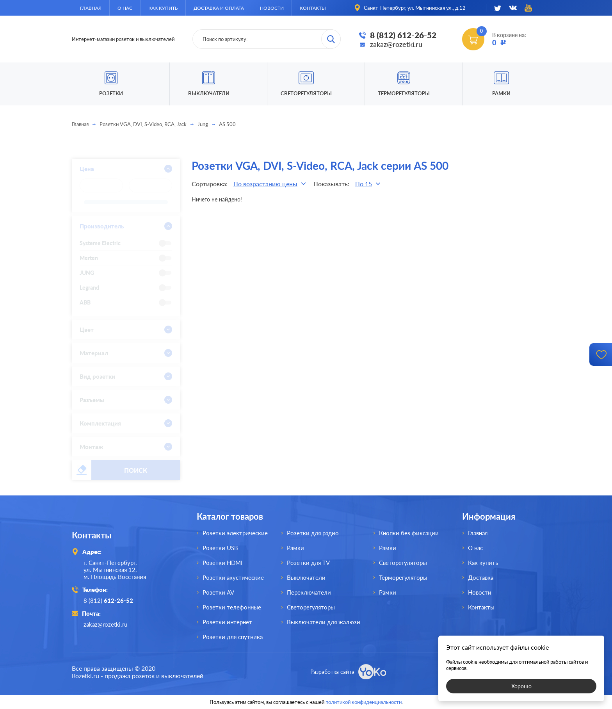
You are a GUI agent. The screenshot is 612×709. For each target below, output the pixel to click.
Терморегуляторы (404, 93)
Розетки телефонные (232, 607)
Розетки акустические (233, 577)
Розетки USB (220, 547)
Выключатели (306, 577)
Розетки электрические (235, 532)
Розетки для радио (313, 532)
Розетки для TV (308, 562)
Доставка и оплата (219, 8)
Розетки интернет (227, 621)
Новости (272, 8)
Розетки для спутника (233, 636)
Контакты (313, 8)
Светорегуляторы (306, 93)
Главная (90, 8)
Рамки (501, 93)
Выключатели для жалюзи (323, 621)
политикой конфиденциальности (364, 702)
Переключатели (309, 592)
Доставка (480, 577)
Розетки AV (218, 592)
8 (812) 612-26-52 (403, 35)
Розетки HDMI (222, 562)
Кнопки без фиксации (409, 532)
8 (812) (108, 600)
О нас (124, 8)
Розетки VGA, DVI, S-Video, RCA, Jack (143, 124)
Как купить (163, 8)
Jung (202, 124)
